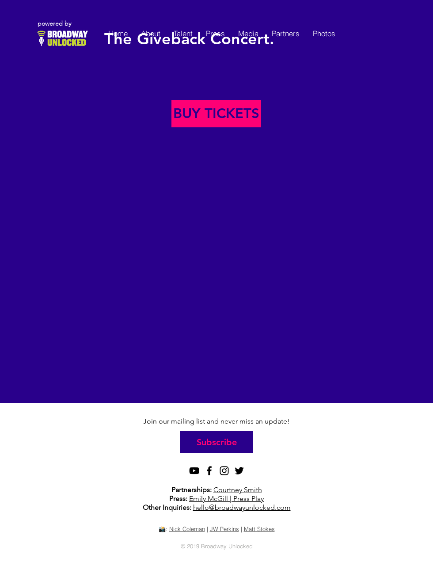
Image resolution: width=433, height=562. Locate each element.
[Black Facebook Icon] (209, 471)
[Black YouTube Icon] (194, 471)
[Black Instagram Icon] (224, 471)
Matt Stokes (259, 528)
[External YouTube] (216, 274)
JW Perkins (224, 528)
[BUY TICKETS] (216, 113)
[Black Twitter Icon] (239, 471)
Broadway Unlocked (227, 546)
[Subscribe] (216, 442)
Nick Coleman (187, 528)
